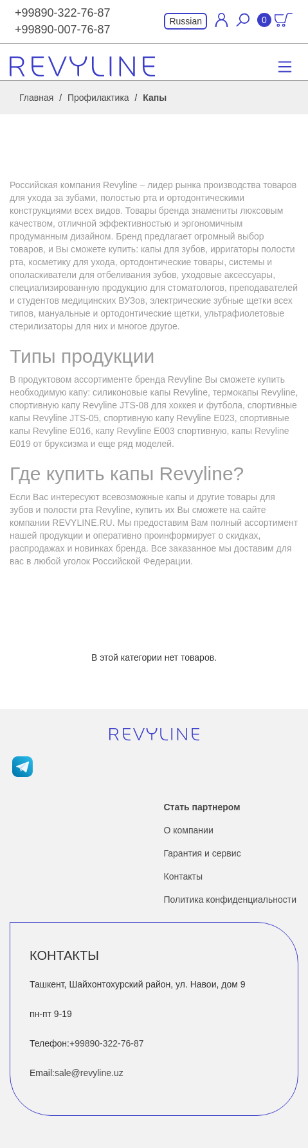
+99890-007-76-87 (63, 29)
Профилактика (98, 97)
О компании (188, 830)
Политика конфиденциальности (230, 899)
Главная (36, 97)
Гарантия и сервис (202, 853)
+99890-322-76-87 (63, 12)
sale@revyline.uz (89, 1073)
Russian (185, 21)
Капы (155, 97)
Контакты (183, 876)
